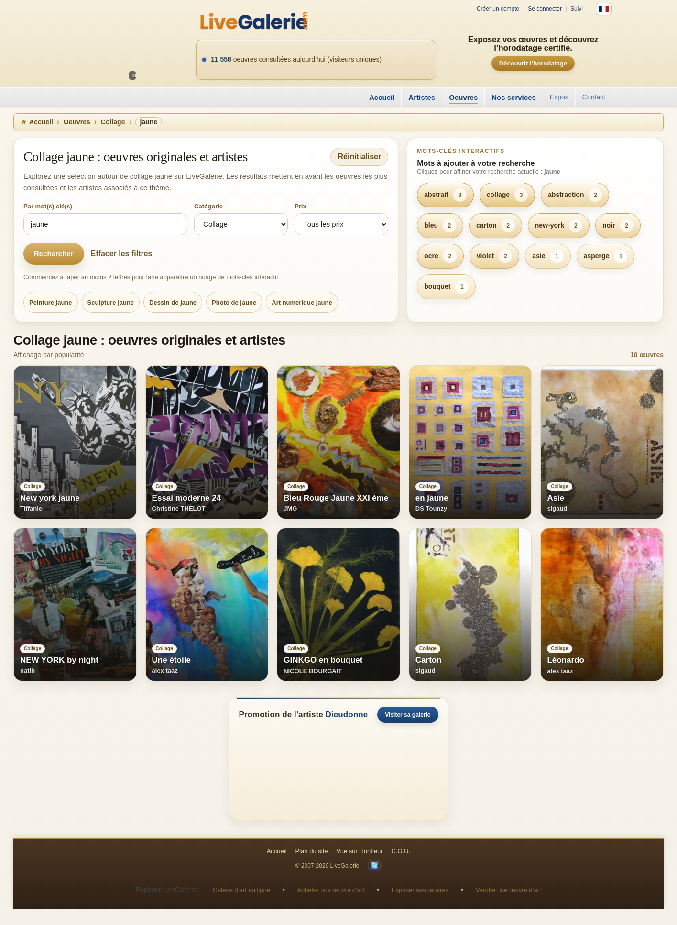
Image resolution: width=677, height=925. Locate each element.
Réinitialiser (359, 156)
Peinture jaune (50, 302)
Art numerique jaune (302, 302)
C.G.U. (401, 851)
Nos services (513, 97)
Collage (113, 122)
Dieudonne (347, 714)
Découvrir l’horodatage (533, 63)
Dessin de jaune (173, 302)
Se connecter (545, 9)
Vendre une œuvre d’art (508, 889)
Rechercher (54, 254)
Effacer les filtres (122, 254)
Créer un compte (498, 9)
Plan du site (311, 851)
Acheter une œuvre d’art (330, 889)
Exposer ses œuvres (420, 889)
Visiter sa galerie (407, 714)
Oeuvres (463, 97)
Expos (559, 97)
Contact (593, 97)
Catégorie (208, 206)
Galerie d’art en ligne (241, 889)
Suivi (576, 9)
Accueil (381, 97)
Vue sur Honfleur (360, 851)
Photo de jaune (234, 302)
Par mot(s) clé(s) (47, 206)
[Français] (604, 9)
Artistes (421, 97)
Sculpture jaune (110, 302)
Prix (300, 206)
